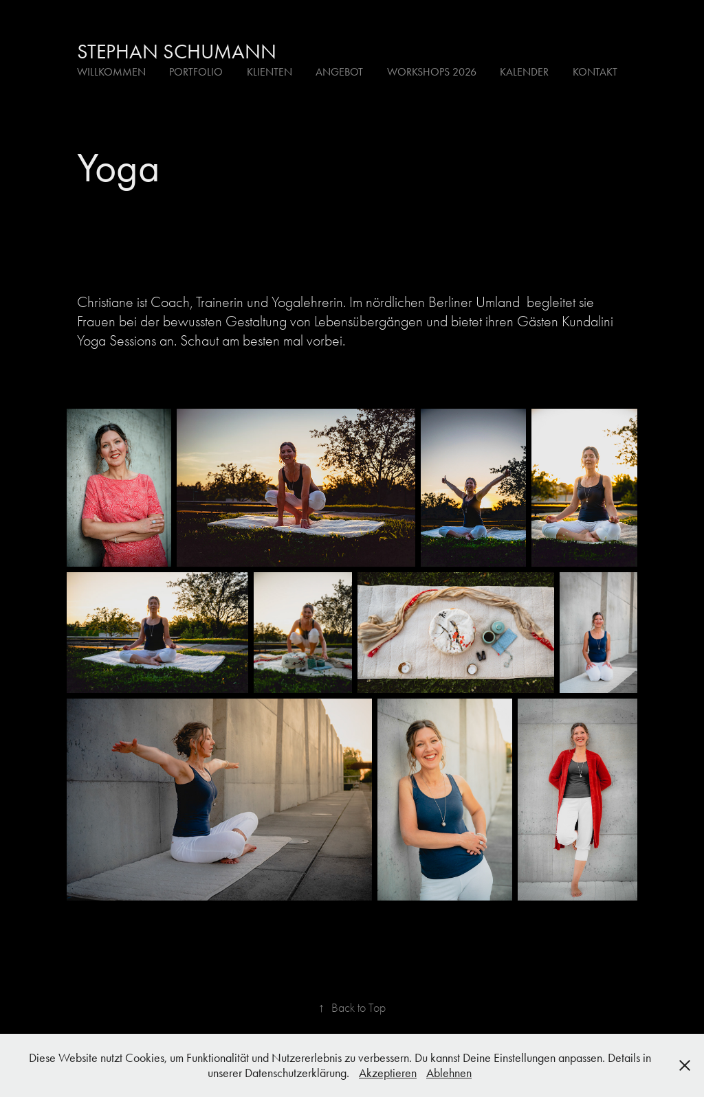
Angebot (339, 71)
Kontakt (595, 71)
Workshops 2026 (431, 71)
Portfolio (196, 71)
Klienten (269, 71)
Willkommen (111, 71)
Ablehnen (449, 1073)
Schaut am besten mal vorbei (261, 341)
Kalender (524, 71)
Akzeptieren (388, 1073)
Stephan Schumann (176, 51)
